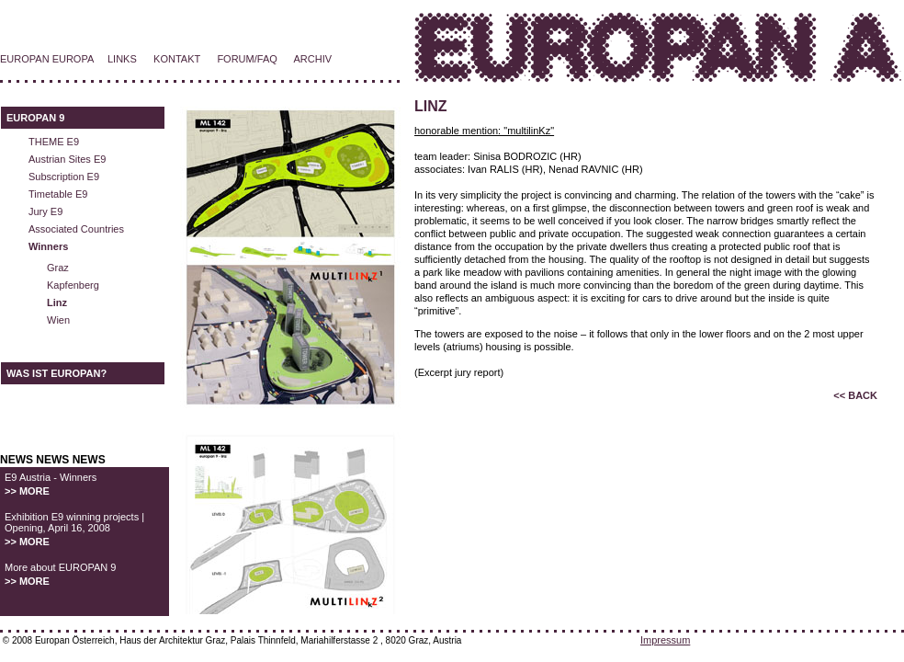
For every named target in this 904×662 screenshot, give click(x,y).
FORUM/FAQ (247, 58)
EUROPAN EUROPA (47, 58)
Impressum (665, 639)
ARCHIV (313, 58)
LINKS (122, 58)
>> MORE (27, 490)
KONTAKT (176, 58)
